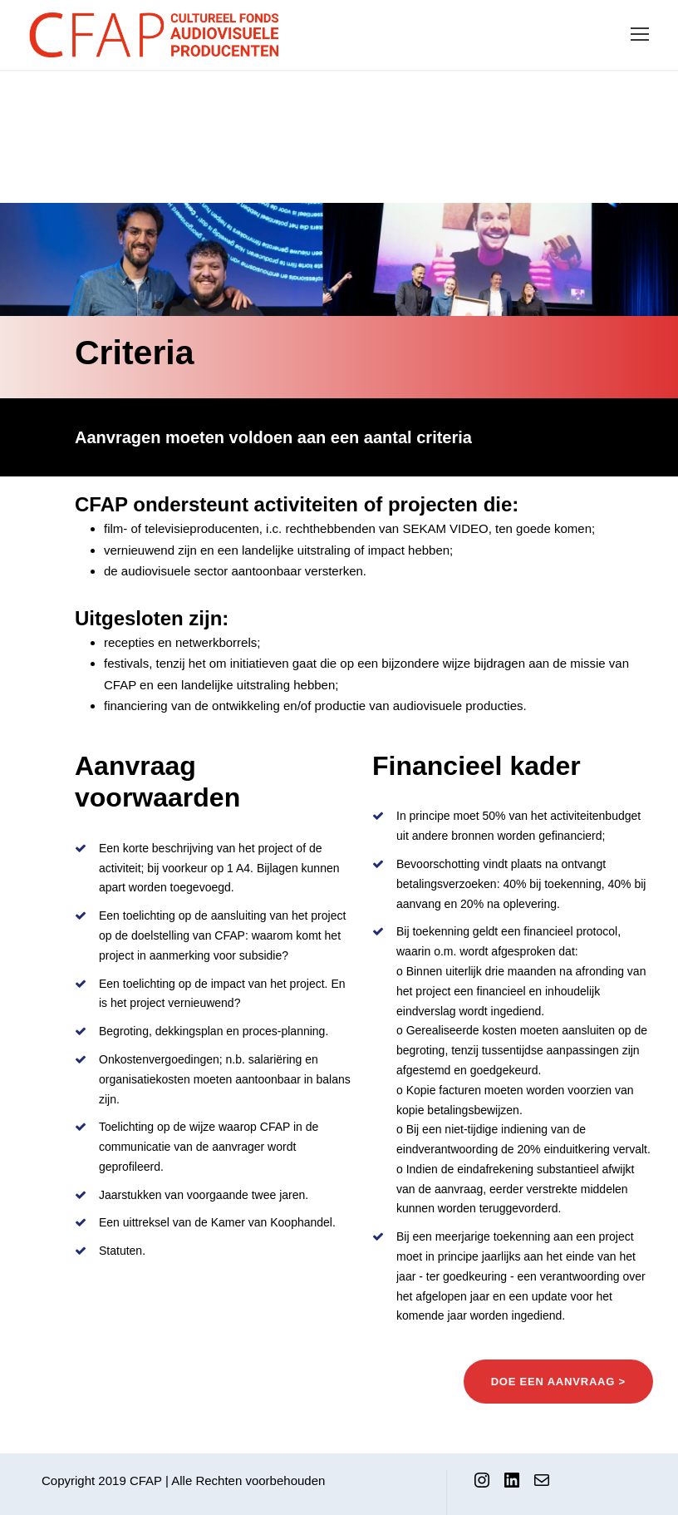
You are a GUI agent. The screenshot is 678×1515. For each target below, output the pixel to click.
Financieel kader (476, 766)
